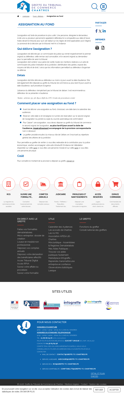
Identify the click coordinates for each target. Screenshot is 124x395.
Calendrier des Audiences (60, 227)
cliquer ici (70, 161)
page (35, 148)
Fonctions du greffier (89, 227)
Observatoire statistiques (60, 267)
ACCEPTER (114, 390)
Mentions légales (72, 384)
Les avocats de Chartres (60, 230)
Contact (84, 384)
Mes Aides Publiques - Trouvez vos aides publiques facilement (59, 251)
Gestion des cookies (97, 384)
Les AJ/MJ (53, 233)
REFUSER (99, 390)
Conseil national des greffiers (93, 230)
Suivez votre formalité (27, 273)
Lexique (52, 270)
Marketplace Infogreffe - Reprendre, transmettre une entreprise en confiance (61, 261)
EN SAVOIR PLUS (27, 392)
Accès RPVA (23, 263)
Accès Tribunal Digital (27, 260)
